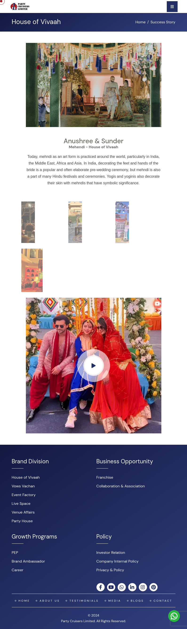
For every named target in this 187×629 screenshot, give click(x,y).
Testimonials (84, 601)
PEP (15, 552)
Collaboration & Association (120, 486)
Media (114, 601)
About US (50, 601)
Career (18, 569)
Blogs (137, 601)
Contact (163, 601)
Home (140, 22)
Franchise (104, 477)
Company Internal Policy (117, 561)
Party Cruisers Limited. (78, 621)
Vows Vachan (23, 486)
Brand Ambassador (28, 561)
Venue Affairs (23, 512)
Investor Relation (110, 552)
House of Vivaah (26, 477)
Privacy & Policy (110, 569)
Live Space (21, 503)
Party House (22, 520)
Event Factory (24, 494)
